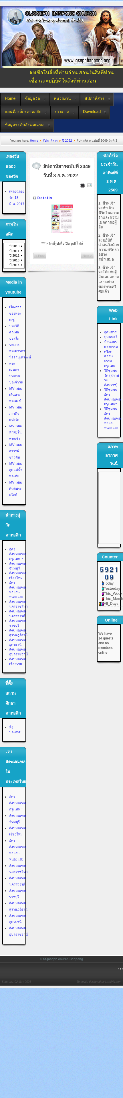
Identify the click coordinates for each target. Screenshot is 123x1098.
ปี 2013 (14, 260)
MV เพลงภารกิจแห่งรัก (15, 413)
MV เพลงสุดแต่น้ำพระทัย (15, 470)
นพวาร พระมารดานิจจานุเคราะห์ (20, 351)
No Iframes (109, 508)
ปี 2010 (14, 246)
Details (45, 198)
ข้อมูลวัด (32, 98)
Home (10, 98)
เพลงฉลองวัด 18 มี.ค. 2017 (16, 197)
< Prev (40, 255)
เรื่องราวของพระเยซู (15, 313)
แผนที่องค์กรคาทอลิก (23, 111)
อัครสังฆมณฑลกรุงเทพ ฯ (17, 554)
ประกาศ (62, 111)
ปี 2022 (67, 140)
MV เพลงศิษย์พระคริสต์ (15, 488)
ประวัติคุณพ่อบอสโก (14, 332)
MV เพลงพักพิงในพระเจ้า (15, 432)
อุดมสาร (110, 332)
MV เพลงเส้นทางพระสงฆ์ (15, 395)
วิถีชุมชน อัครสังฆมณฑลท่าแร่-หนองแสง (112, 418)
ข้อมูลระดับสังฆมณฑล (25, 124)
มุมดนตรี (110, 337)
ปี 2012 (14, 255)
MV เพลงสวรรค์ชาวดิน (15, 451)
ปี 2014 (14, 265)
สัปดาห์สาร (94, 98)
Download (92, 111)
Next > (87, 255)
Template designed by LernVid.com (99, 981)
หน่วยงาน (62, 98)
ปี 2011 (14, 251)
